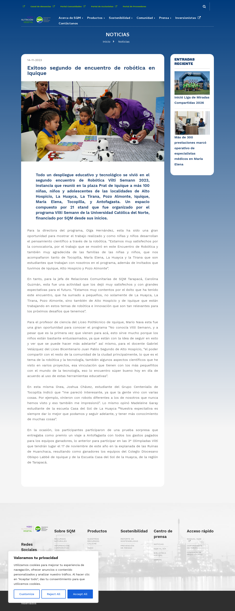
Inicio (106, 41)
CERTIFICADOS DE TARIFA (194, 546)
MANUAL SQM (194, 540)
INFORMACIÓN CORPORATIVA (61, 546)
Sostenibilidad (119, 18)
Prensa (164, 18)
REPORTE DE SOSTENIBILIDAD (129, 540)
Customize (26, 594)
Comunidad (145, 18)
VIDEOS (158, 559)
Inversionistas (188, 18)
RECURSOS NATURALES (60, 540)
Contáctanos (68, 23)
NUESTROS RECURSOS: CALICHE (93, 541)
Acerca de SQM (70, 18)
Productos (95, 18)
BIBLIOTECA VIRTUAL (160, 554)
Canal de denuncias (43, 6)
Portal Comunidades (73, 6)
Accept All (80, 594)
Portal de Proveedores (134, 6)
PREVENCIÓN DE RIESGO (127, 546)
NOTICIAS (159, 544)
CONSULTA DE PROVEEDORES (194, 553)
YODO (90, 548)
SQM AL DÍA (160, 548)
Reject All (53, 594)
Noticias (123, 41)
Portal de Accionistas (105, 6)
